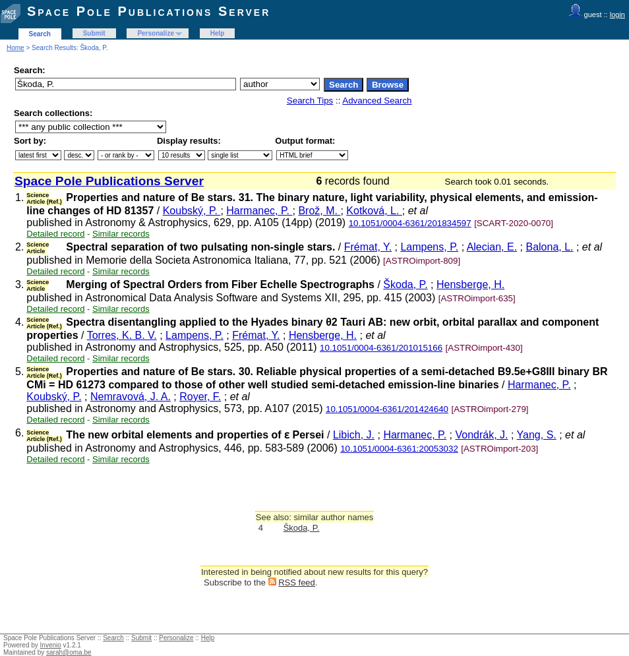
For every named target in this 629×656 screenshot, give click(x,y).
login (617, 14)
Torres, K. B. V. (122, 335)
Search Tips (310, 100)
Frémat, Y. (368, 247)
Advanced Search (376, 100)
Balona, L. (549, 247)
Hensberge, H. (470, 284)
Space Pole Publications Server (148, 11)
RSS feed (296, 582)
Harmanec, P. (259, 210)
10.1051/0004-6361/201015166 (381, 348)
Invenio (50, 645)
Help (217, 33)
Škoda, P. (405, 284)
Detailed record (55, 234)
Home (15, 47)
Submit (94, 33)
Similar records (121, 234)
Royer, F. (200, 396)
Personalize (155, 33)
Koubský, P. (192, 210)
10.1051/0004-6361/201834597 (410, 223)
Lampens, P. (429, 247)
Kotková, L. (374, 210)
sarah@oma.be (69, 652)
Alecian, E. (492, 247)
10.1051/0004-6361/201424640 (387, 409)
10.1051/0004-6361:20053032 (399, 449)
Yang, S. (536, 434)
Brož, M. (319, 210)
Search (40, 34)
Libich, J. (353, 434)
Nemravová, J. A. (130, 396)
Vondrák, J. (481, 434)
